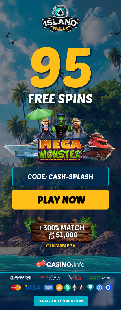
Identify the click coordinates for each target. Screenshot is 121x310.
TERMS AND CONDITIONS (60, 301)
